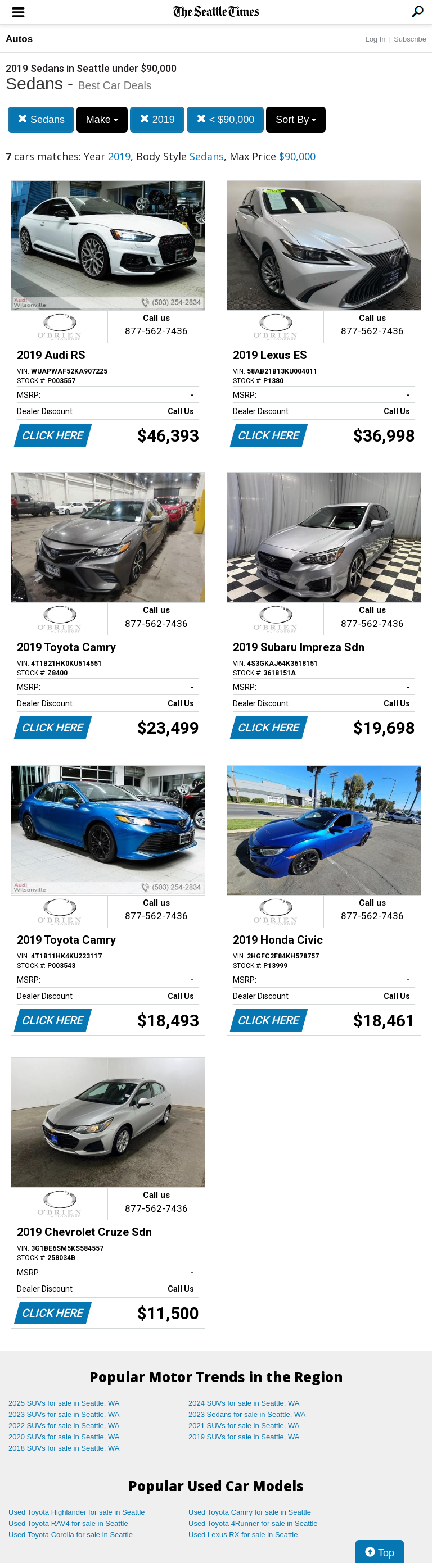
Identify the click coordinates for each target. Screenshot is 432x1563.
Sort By (296, 119)
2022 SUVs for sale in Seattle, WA (64, 1425)
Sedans (41, 119)
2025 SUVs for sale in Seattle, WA (64, 1403)
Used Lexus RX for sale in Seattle (243, 1534)
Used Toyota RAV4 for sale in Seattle (68, 1523)
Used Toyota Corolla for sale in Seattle (70, 1534)
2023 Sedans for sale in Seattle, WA (246, 1414)
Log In (375, 39)
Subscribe (410, 39)
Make (102, 119)
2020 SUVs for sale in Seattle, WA (64, 1437)
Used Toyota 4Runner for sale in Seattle (253, 1523)
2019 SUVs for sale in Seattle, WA (244, 1437)
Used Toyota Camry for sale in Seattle (249, 1512)
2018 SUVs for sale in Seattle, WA (64, 1448)
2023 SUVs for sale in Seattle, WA (64, 1414)
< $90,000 (225, 119)
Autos (19, 39)
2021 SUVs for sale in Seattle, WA (244, 1425)
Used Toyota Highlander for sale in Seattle (76, 1512)
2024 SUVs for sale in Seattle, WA (244, 1403)
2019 (157, 119)
